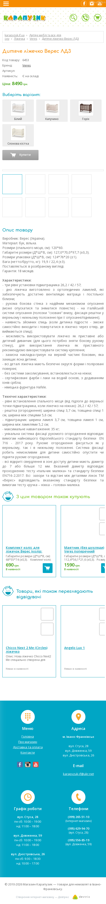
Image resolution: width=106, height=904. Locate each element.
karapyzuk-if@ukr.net (78, 774)
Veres (26, 65)
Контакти (28, 752)
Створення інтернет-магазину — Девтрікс (42, 897)
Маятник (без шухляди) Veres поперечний (84, 549)
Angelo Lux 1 (74, 648)
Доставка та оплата (28, 747)
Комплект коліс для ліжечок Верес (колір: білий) (24, 551)
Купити (20, 155)
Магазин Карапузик (38, 884)
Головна (27, 736)
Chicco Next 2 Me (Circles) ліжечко (26, 650)
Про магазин (27, 742)
